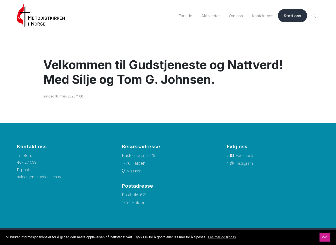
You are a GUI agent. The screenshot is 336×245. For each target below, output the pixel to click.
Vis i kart (135, 174)
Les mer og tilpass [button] (222, 237)
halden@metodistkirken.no (43, 179)
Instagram (245, 166)
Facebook (245, 158)
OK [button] (324, 237)
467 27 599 (27, 165)
